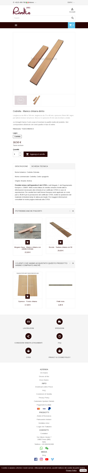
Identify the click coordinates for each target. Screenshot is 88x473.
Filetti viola (60, 301)
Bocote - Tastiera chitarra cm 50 (60, 247)
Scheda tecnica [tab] (39, 166)
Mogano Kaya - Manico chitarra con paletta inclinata (27, 248)
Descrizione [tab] (21, 166)
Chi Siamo (44, 373)
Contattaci (44, 433)
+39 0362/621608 (47, 444)
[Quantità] (16, 154)
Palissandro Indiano (44, 419)
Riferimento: (17, 129)
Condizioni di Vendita (44, 394)
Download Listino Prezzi (44, 387)
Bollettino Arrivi (44, 423)
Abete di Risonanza (44, 416)
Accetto (83, 470)
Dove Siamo (44, 380)
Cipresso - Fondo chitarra (27, 301)
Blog (44, 455)
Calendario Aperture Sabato (44, 401)
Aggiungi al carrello (35, 154)
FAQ (44, 390)
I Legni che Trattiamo (44, 427)
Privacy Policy (44, 398)
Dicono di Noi (44, 376)
